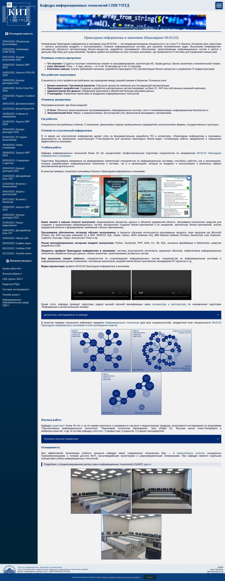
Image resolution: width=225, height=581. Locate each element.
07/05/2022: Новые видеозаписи (12, 224)
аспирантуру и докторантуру (169, 304)
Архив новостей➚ (12, 268)
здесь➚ (148, 464)
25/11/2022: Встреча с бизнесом (14, 200)
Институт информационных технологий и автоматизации (40, 567)
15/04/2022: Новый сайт (15, 238)
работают (98, 431)
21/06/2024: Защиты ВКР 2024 (16, 123)
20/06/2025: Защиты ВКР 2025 (16, 66)
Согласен (150, 577)
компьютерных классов (190, 453)
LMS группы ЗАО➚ (12, 279)
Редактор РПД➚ (11, 284)
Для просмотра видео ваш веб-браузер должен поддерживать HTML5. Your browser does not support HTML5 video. (101, 285)
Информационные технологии (122, 322)
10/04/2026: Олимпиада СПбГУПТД (15, 50)
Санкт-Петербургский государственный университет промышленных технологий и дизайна (53, 569)
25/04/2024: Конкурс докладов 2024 (13, 130)
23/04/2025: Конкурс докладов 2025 (13, 81)
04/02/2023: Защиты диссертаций (13, 193)
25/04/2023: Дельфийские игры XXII (16, 177)
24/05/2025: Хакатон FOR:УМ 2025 (18, 74)
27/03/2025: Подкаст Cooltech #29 (18, 97)
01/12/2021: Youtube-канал (17, 253)
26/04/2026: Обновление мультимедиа (15, 42)
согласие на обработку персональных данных (116, 577)
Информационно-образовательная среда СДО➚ (15, 302)
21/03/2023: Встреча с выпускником (14, 185)
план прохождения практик (102, 325)
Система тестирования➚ (16, 289)
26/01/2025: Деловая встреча (18, 103)
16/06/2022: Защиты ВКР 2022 (16, 208)
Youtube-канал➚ (11, 294)
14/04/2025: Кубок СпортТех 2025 (17, 89)
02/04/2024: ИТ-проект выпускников (14, 138)
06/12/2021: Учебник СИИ (16, 248)
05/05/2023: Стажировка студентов (15, 161)
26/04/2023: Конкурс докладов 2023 (13, 169)
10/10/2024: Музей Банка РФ (18, 108)
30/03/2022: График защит (16, 243)
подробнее (136, 577)
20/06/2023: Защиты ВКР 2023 (16, 154)
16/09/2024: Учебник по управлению (15, 115)
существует (58, 425)
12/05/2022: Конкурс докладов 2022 (13, 216)
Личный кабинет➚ (12, 273)
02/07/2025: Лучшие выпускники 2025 (13, 58)
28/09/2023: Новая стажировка (12, 146)
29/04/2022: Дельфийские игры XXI (16, 231)
